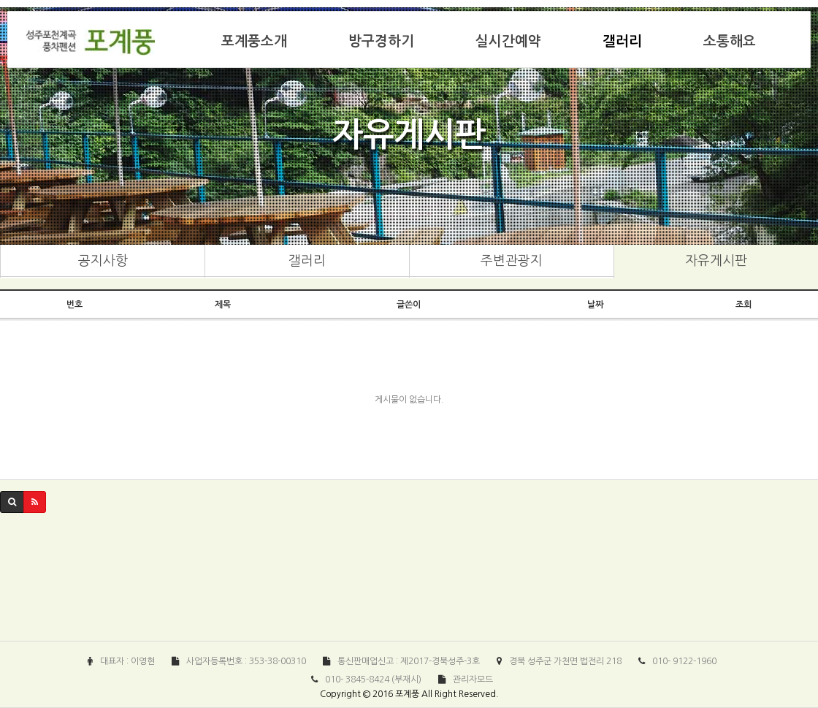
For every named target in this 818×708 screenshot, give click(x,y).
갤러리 (622, 41)
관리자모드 (473, 679)
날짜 (595, 304)
